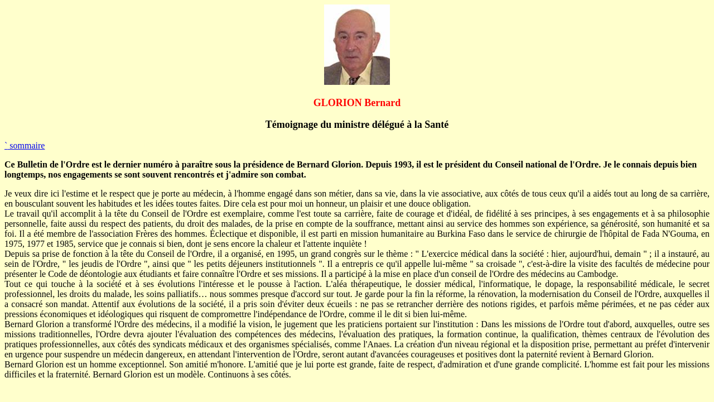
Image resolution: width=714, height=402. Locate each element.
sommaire (24, 145)
